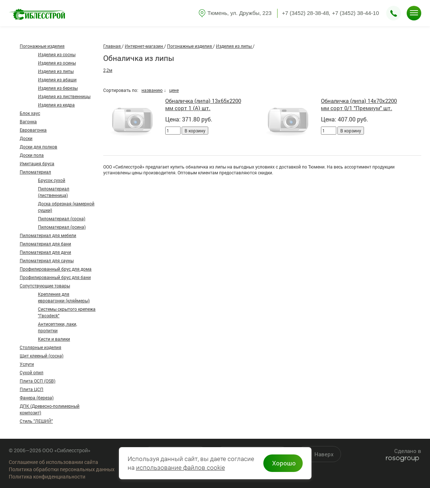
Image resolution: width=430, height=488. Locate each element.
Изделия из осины (57, 63)
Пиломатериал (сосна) (61, 218)
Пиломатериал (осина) (62, 227)
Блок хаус (30, 113)
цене (174, 90)
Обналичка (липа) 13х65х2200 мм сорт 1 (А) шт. (203, 104)
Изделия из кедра (56, 105)
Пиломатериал (35, 172)
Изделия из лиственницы (64, 96)
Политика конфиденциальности (47, 476)
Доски (26, 138)
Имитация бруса (37, 163)
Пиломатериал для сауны (47, 260)
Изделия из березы (58, 88)
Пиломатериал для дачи (45, 252)
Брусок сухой (51, 180)
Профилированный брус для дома (56, 269)
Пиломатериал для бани (45, 244)
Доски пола (32, 155)
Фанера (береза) (37, 397)
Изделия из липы (56, 71)
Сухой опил (31, 372)
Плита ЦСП (31, 389)
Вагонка (28, 121)
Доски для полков (38, 147)
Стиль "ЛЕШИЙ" (36, 421)
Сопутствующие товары (45, 285)
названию (152, 90)
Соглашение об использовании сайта (53, 461)
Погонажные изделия (42, 46)
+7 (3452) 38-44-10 (355, 13)
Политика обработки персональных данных (62, 469)
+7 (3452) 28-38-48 (305, 13)
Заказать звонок (393, 13)
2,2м (107, 70)
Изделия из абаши (57, 79)
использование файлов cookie (180, 467)
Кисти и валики (54, 339)
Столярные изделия (40, 347)
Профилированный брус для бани (55, 277)
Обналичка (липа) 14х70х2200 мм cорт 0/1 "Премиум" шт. (359, 104)
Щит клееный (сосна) (41, 356)
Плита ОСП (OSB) (37, 381)
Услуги (27, 364)
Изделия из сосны (56, 54)
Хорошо (284, 463)
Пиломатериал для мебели (48, 235)
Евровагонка (33, 130)
